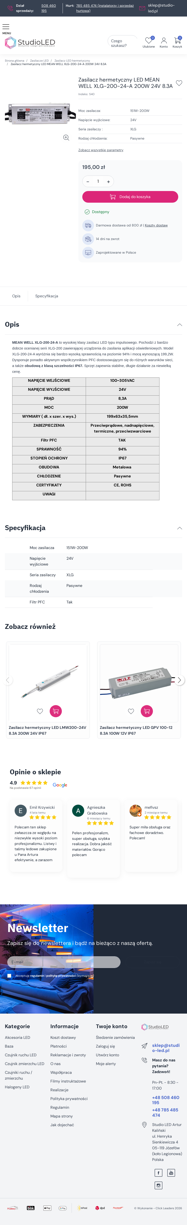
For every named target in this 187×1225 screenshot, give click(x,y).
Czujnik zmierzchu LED (24, 1063)
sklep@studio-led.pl (166, 1048)
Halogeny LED (17, 1087)
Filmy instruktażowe (68, 1081)
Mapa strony (61, 1116)
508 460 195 (48, 8)
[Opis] (179, 324)
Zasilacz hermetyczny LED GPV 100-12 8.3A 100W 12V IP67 (136, 730)
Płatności (58, 1046)
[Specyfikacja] (179, 528)
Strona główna (14, 61)
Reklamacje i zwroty (68, 1055)
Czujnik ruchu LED (21, 1055)
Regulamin (59, 1107)
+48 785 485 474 (165, 1113)
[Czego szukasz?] (130, 42)
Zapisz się (152, 962)
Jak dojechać (62, 1124)
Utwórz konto (107, 1055)
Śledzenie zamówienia (115, 1037)
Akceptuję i (53, 976)
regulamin (37, 976)
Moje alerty (106, 1063)
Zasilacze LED (39, 61)
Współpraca (61, 1072)
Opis (16, 296)
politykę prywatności (61, 976)
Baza (9, 1046)
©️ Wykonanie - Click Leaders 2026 (158, 1208)
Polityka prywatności (69, 1098)
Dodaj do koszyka (130, 197)
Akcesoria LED (17, 1037)
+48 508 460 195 (165, 1100)
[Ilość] (98, 181)
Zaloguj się (105, 1046)
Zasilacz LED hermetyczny (72, 61)
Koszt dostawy (63, 1037)
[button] (177, 42)
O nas (55, 1063)
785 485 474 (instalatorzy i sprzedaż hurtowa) (105, 8)
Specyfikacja (46, 296)
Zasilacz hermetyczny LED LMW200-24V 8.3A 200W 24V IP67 (47, 730)
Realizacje (59, 1089)
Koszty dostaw (156, 225)
